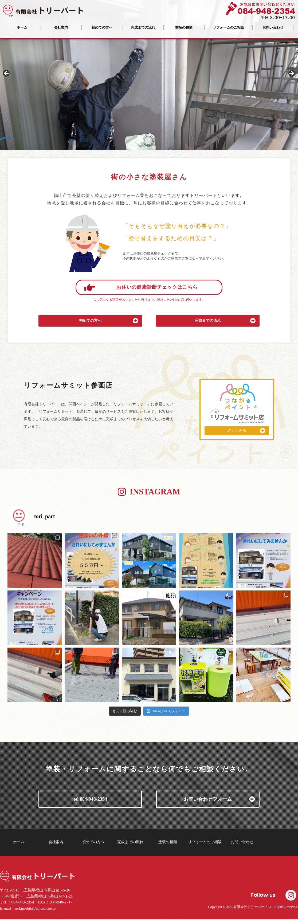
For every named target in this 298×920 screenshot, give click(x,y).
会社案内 (61, 27)
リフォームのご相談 (228, 27)
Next (291, 74)
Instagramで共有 (290, 895)
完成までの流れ (143, 27)
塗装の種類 (184, 27)
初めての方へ (102, 27)
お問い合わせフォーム (208, 799)
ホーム (22, 27)
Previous (7, 74)
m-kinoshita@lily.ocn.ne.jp (35, 908)
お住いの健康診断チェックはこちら (157, 287)
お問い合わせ (272, 27)
